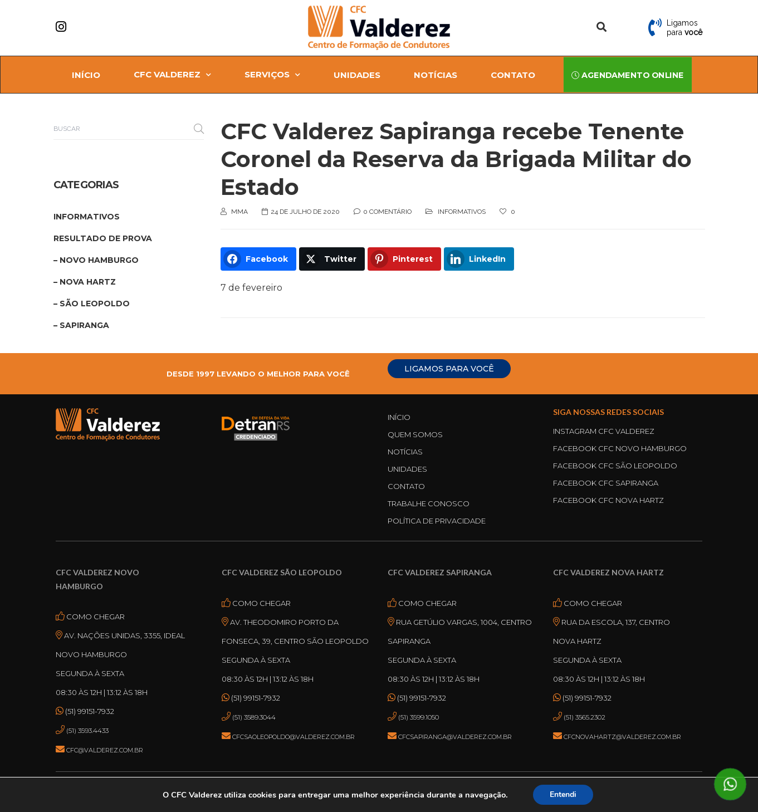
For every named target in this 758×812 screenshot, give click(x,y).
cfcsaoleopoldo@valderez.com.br (293, 737)
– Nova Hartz (84, 282)
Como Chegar (95, 616)
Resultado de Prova (102, 238)
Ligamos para (684, 27)
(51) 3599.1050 (418, 717)
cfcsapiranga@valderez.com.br (455, 737)
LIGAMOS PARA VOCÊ (449, 369)
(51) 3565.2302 (584, 717)
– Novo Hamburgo (96, 260)
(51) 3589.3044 (254, 717)
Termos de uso (471, 801)
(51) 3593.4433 (87, 730)
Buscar (199, 129)
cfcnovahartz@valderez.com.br (622, 737)
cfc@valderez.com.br (104, 750)
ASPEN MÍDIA (423, 790)
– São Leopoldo (91, 304)
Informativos (462, 212)
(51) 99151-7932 (88, 711)
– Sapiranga (81, 325)
